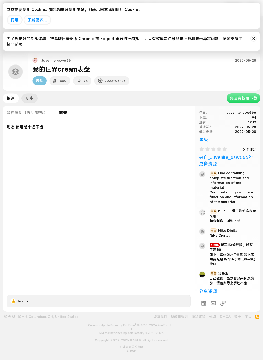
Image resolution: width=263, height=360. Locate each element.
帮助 (212, 316)
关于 (237, 316)
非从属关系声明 (133, 347)
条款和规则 (179, 316)
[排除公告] (253, 38)
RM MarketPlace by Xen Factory (131, 333)
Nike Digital (224, 230)
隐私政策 (198, 316)
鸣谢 (133, 351)
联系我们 (160, 316)
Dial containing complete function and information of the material (229, 180)
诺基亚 (219, 273)
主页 (248, 316)
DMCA (225, 316)
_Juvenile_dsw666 (240, 112)
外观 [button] (9, 316)
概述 (11, 98)
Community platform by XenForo (131, 325)
